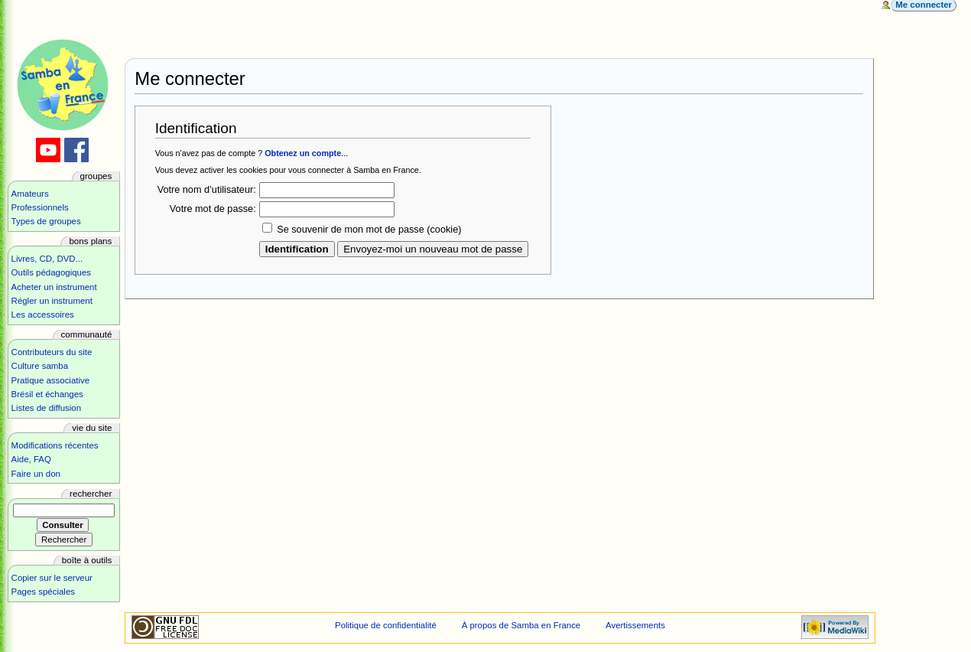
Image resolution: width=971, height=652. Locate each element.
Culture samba (39, 365)
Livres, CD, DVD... (47, 258)
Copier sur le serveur (52, 577)
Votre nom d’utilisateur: (207, 189)
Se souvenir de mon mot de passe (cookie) (369, 229)
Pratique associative (50, 380)
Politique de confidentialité (386, 625)
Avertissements (635, 625)
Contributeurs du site (52, 352)
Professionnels (40, 207)
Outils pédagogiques (51, 272)
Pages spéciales (43, 591)
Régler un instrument (52, 300)
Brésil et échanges (47, 394)
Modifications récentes (55, 445)
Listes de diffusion (46, 407)
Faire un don (35, 473)
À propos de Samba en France (521, 625)
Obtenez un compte (303, 153)
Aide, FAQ (31, 459)
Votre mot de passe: (213, 209)
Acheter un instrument (54, 287)
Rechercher (91, 493)
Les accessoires (42, 314)
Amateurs (30, 193)
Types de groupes (46, 221)
